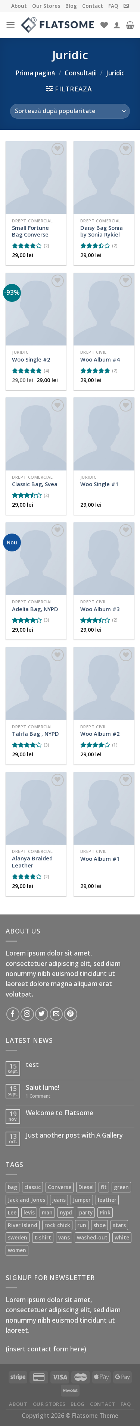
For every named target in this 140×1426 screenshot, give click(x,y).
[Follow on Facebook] (12, 1013)
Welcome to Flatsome (59, 1113)
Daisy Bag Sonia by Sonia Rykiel (101, 231)
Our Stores (46, 5)
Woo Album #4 (99, 359)
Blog (71, 5)
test (32, 1065)
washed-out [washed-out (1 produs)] (92, 1237)
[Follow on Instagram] (27, 1013)
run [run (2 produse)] (81, 1225)
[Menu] (10, 24)
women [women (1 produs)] (17, 1250)
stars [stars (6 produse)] (119, 1225)
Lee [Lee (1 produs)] (12, 1212)
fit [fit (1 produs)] (104, 1187)
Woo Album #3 (99, 609)
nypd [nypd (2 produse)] (66, 1212)
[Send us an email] (56, 1013)
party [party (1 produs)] (86, 1212)
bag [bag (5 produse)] (12, 1187)
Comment (38, 1096)
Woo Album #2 (99, 733)
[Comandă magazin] (70, 111)
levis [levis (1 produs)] (29, 1212)
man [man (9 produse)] (47, 1212)
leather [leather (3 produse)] (107, 1199)
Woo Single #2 (31, 359)
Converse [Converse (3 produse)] (59, 1187)
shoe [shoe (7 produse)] (99, 1225)
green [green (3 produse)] (121, 1187)
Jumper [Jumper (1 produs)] (82, 1199)
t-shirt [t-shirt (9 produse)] (42, 1237)
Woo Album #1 (99, 858)
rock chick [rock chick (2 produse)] (57, 1225)
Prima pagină (35, 73)
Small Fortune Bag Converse (30, 231)
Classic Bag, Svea (34, 484)
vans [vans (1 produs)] (64, 1237)
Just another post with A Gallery (74, 1135)
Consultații (81, 73)
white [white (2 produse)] (122, 1237)
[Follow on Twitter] (41, 1013)
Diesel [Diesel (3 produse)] (86, 1187)
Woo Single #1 (99, 484)
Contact (92, 5)
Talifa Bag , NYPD (35, 733)
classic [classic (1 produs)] (32, 1187)
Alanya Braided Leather (32, 862)
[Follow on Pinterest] (70, 1013)
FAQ (113, 5)
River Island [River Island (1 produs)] (22, 1225)
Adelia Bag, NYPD (35, 609)
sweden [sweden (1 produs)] (17, 1237)
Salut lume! (42, 1088)
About (19, 5)
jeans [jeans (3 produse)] (59, 1199)
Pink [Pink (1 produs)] (105, 1212)
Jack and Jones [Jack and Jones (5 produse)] (26, 1199)
